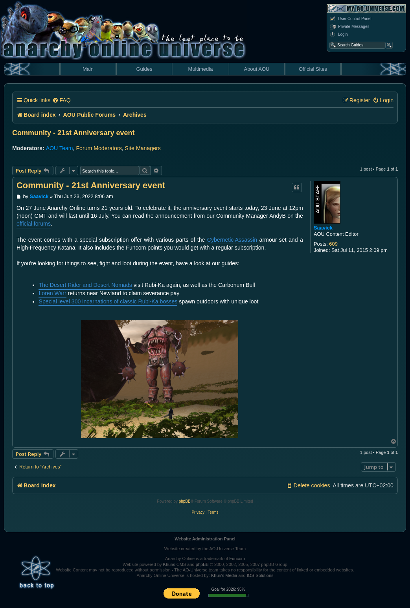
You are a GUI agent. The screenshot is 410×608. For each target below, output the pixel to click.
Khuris (169, 564)
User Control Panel (350, 19)
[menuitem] (61, 100)
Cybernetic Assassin (232, 240)
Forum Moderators (98, 148)
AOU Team (59, 148)
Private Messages (349, 26)
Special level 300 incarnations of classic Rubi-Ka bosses (108, 301)
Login (338, 34)
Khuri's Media (224, 575)
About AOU (256, 69)
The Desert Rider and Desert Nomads (85, 285)
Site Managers (143, 148)
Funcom (237, 558)
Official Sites (313, 69)
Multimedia (200, 69)
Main (88, 69)
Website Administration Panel (205, 538)
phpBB (185, 501)
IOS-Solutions (260, 575)
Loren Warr (52, 293)
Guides (144, 69)
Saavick (323, 228)
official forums (34, 223)
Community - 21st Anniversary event (73, 132)
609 (333, 244)
